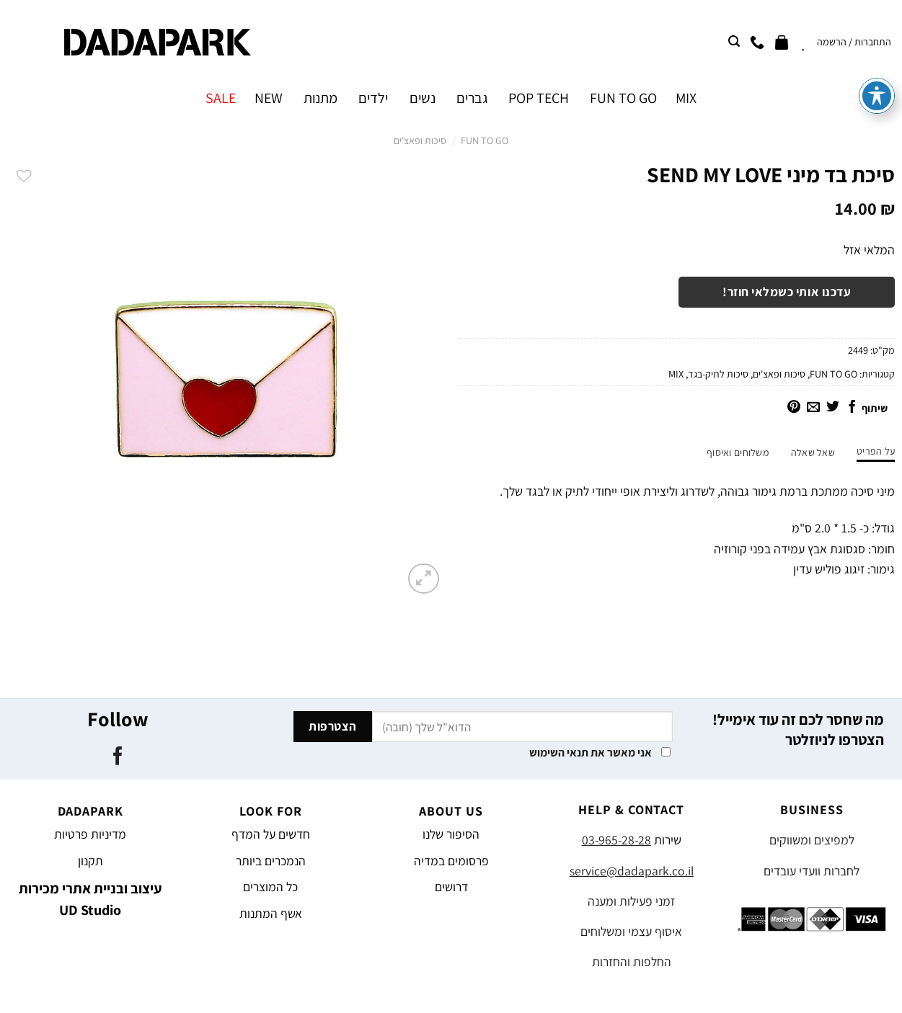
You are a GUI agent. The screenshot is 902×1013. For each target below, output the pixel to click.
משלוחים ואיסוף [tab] (738, 452)
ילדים (373, 98)
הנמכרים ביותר (271, 860)
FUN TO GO (623, 98)
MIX (686, 98)
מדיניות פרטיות (90, 834)
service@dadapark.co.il (632, 870)
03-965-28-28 (616, 839)
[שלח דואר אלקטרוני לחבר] (813, 408)
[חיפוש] (734, 41)
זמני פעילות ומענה (631, 901)
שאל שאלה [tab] (813, 452)
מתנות (320, 98)
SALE (220, 98)
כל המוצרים (270, 886)
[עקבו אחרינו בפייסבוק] (118, 757)
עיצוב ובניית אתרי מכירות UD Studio (90, 899)
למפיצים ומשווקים (811, 839)
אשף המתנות (270, 913)
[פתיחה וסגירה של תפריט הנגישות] (876, 39)
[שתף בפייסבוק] (852, 408)
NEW (269, 98)
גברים (471, 98)
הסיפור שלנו (451, 834)
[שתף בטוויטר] (832, 408)
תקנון (90, 860)
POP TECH (538, 98)
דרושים (451, 886)
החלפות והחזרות (631, 961)
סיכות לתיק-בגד (718, 373)
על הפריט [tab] (876, 451)
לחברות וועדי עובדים (811, 870)
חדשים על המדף (270, 834)
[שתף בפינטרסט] (793, 408)
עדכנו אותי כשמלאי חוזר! (786, 292)
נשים (422, 98)
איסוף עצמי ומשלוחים (631, 931)
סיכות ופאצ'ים (420, 140)
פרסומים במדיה (451, 860)
